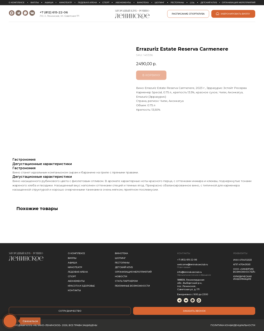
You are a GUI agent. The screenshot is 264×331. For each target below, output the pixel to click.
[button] (194, 311)
